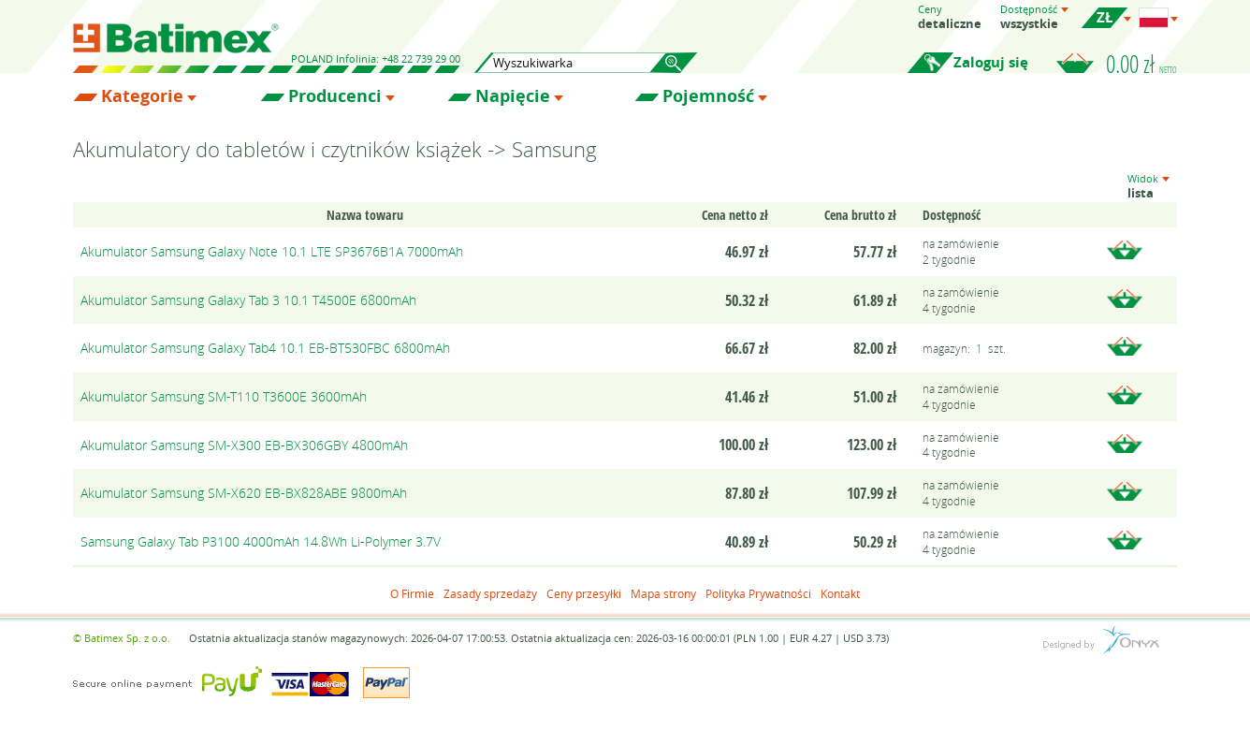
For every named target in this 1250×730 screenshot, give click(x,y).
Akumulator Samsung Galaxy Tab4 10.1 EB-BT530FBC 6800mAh (265, 348)
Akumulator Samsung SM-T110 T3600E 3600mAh (223, 396)
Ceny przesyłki (583, 593)
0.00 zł (1141, 64)
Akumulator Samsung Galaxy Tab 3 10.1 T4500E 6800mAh (248, 300)
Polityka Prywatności (758, 593)
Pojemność (708, 96)
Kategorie (142, 96)
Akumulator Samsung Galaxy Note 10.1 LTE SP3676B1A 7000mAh (271, 251)
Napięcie (512, 96)
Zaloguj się (990, 62)
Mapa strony (663, 593)
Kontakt (840, 593)
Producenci (335, 96)
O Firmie (412, 593)
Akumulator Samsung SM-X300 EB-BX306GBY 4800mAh (244, 445)
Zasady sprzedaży (490, 593)
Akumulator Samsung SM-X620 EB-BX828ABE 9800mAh (243, 493)
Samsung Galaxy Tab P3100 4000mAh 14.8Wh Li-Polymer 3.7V (260, 541)
